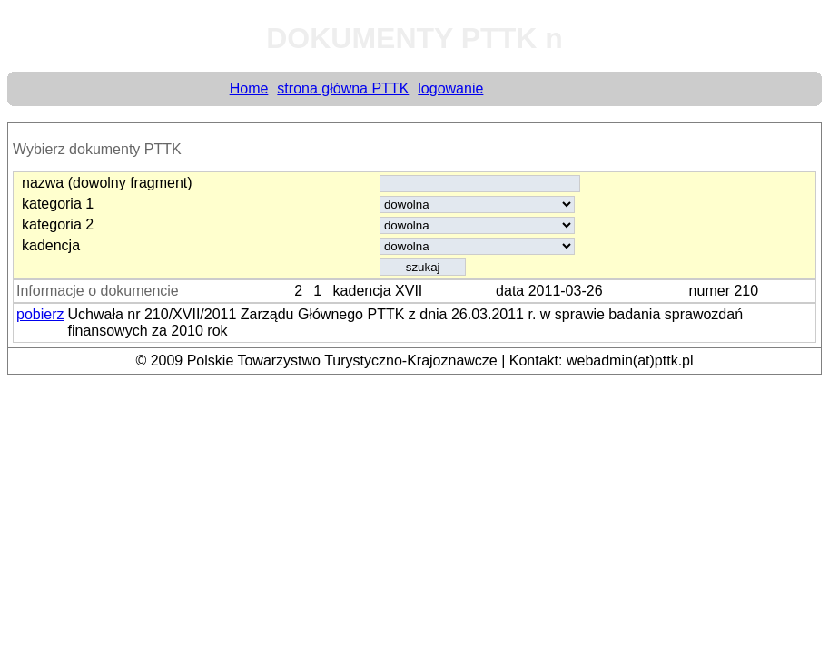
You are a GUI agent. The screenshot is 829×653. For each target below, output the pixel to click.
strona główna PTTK (343, 88)
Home (249, 88)
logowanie (450, 88)
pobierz (40, 314)
